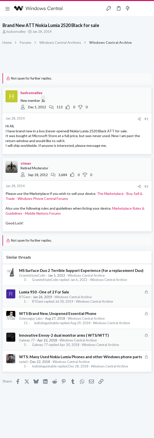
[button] (8, 8)
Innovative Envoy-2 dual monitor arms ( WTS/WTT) (64, 335)
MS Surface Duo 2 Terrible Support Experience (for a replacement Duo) (81, 270)
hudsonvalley (16, 32)
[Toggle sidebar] (137, 8)
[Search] (147, 8)
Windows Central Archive (86, 275)
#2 (146, 186)
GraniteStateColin (32, 275)
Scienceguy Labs (31, 318)
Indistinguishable (46, 323)
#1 (146, 119)
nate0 (23, 362)
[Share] (139, 119)
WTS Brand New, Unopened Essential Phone (57, 313)
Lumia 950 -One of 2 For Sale (44, 292)
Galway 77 (27, 340)
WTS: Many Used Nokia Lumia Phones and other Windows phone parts (80, 356)
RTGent (24, 297)
